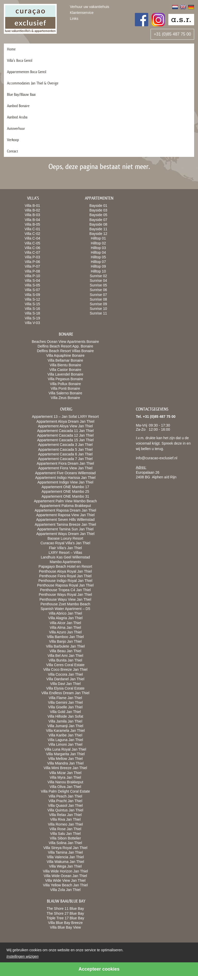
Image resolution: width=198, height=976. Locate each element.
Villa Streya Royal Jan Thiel (65, 848)
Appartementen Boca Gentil (26, 71)
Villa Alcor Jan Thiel (65, 623)
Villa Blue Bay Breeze (65, 923)
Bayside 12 (98, 234)
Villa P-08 (32, 271)
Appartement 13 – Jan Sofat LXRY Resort (65, 416)
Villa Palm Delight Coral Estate (65, 791)
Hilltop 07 (98, 262)
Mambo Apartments (65, 562)
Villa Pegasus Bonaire (65, 379)
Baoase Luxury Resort (65, 538)
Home (11, 49)
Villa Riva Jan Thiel (65, 819)
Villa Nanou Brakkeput (65, 782)
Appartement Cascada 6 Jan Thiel (65, 454)
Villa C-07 (32, 252)
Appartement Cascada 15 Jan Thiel (65, 440)
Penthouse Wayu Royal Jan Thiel (65, 594)
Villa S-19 (32, 318)
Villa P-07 (32, 266)
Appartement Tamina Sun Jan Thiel (65, 529)
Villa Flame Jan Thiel (65, 698)
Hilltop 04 (98, 252)
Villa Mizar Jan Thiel (65, 773)
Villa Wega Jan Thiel (65, 866)
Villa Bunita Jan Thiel (65, 660)
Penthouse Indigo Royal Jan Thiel (65, 581)
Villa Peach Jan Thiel (65, 796)
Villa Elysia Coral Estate (65, 688)
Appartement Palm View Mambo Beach (65, 501)
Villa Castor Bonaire (65, 370)
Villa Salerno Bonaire (65, 393)
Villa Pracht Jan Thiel (65, 801)
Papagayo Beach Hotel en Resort (65, 566)
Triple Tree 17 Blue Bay (65, 918)
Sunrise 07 (98, 295)
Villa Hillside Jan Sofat (65, 716)
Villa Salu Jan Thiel (65, 833)
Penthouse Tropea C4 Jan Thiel (65, 590)
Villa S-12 (32, 299)
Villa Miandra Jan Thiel (65, 763)
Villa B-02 (32, 210)
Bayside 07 (98, 220)
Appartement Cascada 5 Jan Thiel (65, 449)
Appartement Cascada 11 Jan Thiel (65, 431)
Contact (12, 151)
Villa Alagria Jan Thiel (65, 618)
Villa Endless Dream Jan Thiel (65, 693)
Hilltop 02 (98, 243)
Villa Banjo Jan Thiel (65, 641)
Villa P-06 (32, 262)
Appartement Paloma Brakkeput (65, 506)
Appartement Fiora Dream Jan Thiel (65, 463)
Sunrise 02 (98, 276)
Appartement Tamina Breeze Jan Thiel (65, 524)
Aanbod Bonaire (18, 105)
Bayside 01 (98, 205)
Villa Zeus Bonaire (65, 398)
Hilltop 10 (98, 271)
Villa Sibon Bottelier (65, 838)
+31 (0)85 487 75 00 (172, 34)
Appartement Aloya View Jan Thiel (65, 426)
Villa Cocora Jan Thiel (65, 674)
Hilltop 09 (98, 266)
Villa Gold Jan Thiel (65, 712)
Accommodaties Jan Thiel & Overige (32, 83)
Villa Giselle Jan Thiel (65, 707)
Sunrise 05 (98, 285)
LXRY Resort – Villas (65, 552)
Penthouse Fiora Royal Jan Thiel (65, 576)
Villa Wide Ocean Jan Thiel (65, 876)
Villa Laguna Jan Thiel (65, 740)
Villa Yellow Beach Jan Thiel (65, 885)
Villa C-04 (32, 238)
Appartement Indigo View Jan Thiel (65, 482)
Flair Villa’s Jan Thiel (65, 548)
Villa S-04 (32, 280)
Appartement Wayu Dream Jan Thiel (65, 534)
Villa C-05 (32, 243)
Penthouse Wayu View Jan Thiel (65, 599)
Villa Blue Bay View (65, 927)
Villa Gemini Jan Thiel (65, 702)
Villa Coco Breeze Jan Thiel (65, 669)
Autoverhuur (16, 128)
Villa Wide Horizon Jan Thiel (65, 871)
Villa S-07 (32, 290)
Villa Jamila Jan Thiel (65, 721)
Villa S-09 (32, 295)
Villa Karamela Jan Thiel (65, 730)
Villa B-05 (32, 224)
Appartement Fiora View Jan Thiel (65, 468)
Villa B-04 (32, 220)
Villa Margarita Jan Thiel (65, 754)
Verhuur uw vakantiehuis (89, 7)
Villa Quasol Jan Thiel (65, 805)
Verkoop (13, 139)
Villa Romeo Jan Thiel (65, 824)
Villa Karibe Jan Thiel (65, 735)
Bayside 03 (98, 210)
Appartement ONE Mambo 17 (65, 487)
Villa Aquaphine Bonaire (65, 355)
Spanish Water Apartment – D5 (65, 609)
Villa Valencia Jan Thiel (65, 857)
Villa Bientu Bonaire (65, 365)
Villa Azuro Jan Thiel (65, 632)
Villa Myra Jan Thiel (65, 777)
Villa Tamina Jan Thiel (65, 852)
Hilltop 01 (98, 238)
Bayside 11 (98, 229)
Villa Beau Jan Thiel (65, 651)
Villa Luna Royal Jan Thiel (65, 749)
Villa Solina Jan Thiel (65, 843)
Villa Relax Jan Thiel (65, 815)
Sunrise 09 (98, 304)
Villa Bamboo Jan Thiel (65, 637)
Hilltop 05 (98, 257)
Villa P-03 (32, 257)
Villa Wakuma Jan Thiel (65, 862)
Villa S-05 (32, 285)
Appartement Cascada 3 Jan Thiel (65, 445)
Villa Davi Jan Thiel (65, 684)
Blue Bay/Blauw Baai (21, 94)
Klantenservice (82, 13)
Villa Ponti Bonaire (65, 388)
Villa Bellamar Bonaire (65, 360)
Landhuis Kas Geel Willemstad (65, 557)
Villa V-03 (32, 323)
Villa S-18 (32, 313)
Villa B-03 (32, 215)
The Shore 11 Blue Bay (65, 908)
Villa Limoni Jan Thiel (65, 744)
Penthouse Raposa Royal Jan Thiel (65, 585)
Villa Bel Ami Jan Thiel (65, 656)
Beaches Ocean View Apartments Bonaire (65, 342)
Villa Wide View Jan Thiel (65, 880)
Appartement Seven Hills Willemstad (65, 519)
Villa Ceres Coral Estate (65, 665)
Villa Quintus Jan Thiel (65, 810)
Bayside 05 (98, 215)
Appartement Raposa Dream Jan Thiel (65, 510)
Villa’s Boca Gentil (19, 60)
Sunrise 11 (98, 313)
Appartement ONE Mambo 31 (65, 496)
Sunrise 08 (98, 299)
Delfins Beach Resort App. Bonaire (65, 346)
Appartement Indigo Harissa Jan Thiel (65, 478)
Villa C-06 (32, 248)
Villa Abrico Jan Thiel (65, 613)
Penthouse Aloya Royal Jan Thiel (65, 571)
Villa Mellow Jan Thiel (65, 759)
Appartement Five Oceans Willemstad (65, 473)
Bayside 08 (98, 224)
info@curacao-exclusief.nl (156, 458)
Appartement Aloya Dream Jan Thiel (65, 421)
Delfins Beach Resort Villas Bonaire (65, 351)
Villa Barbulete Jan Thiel (65, 646)
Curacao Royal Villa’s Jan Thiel (65, 543)
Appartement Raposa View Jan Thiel (65, 515)
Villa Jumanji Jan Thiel (65, 726)
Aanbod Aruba (17, 117)
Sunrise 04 (98, 280)
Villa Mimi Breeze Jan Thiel (65, 768)
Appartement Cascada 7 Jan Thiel (65, 459)
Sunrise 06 (98, 290)
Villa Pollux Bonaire (65, 384)
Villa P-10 (32, 276)
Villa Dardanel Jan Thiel (65, 679)
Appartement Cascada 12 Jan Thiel (65, 435)
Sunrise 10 (98, 309)
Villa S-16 (32, 309)
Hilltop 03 (98, 248)
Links (74, 18)
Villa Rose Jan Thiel (65, 829)
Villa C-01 (32, 229)
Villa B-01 (32, 205)
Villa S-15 (32, 304)
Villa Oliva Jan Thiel (65, 787)
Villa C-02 (32, 234)
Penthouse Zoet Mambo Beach (65, 604)
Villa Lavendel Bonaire (65, 374)
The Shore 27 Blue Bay (65, 913)
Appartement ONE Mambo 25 (65, 491)
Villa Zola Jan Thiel (65, 890)
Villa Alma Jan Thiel (65, 627)
